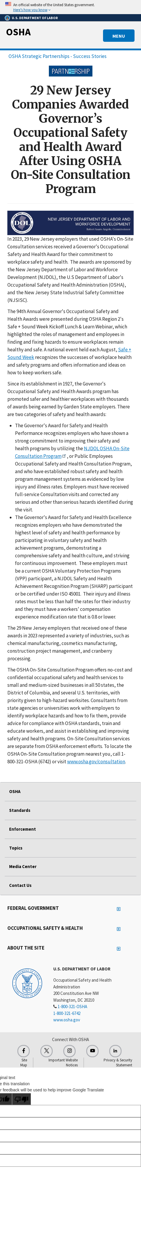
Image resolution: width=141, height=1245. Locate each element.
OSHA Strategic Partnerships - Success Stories (58, 56)
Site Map (23, 1063)
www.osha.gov (66, 1020)
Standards (19, 810)
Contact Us (20, 885)
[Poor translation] (21, 1099)
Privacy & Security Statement (118, 1063)
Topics (15, 848)
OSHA (18, 32)
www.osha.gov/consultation (96, 761)
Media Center (23, 866)
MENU (118, 36)
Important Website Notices (63, 1063)
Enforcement (22, 829)
